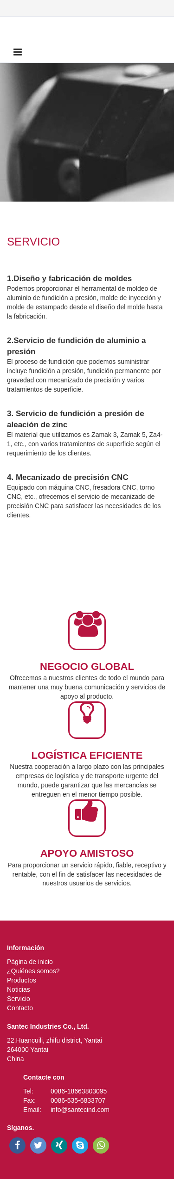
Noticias (18, 989)
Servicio (18, 998)
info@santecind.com (80, 1109)
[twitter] (38, 1145)
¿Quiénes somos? (33, 971)
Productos (21, 980)
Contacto (20, 1008)
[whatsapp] (101, 1145)
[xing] (59, 1145)
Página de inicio (30, 961)
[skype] (80, 1145)
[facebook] (17, 1145)
